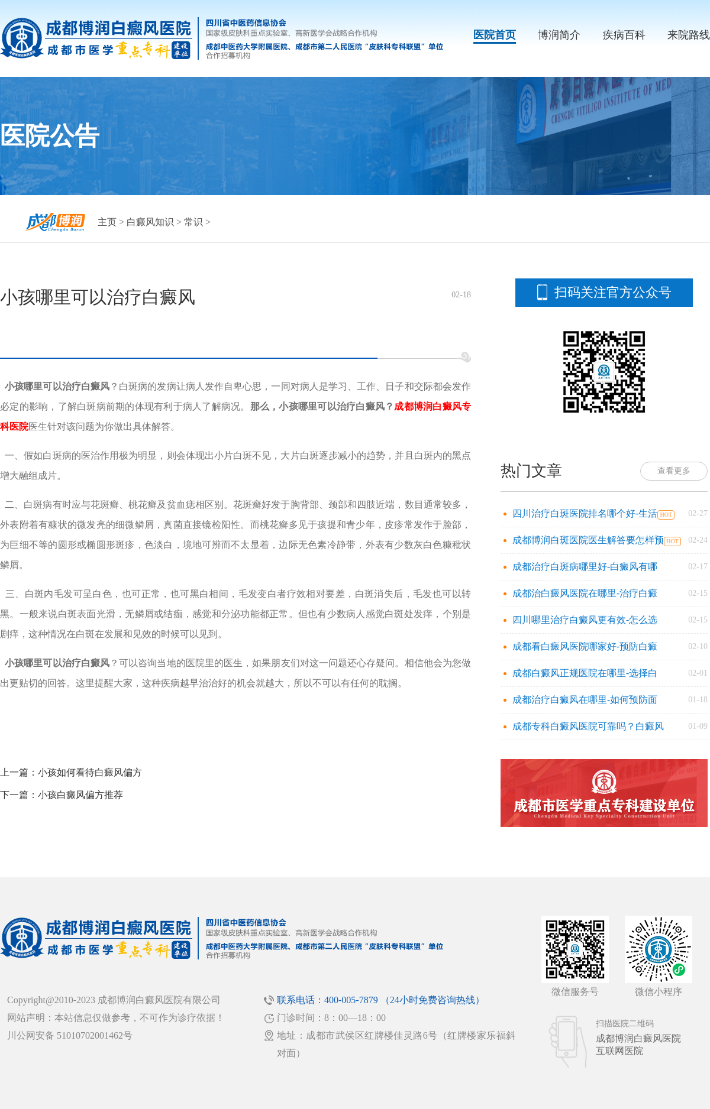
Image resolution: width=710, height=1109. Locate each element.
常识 (193, 222)
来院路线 (688, 35)
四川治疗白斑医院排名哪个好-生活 (584, 513)
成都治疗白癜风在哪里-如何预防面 (584, 700)
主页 (107, 222)
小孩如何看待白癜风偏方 (90, 772)
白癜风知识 (150, 222)
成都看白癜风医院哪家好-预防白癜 (584, 646)
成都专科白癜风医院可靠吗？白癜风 (588, 726)
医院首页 (494, 35)
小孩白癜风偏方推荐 (80, 795)
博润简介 (559, 35)
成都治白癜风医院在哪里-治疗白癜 (584, 593)
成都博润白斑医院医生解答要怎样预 (588, 540)
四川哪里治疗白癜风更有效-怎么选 (584, 620)
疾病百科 (624, 35)
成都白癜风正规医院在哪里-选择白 (584, 673)
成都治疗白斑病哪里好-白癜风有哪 (584, 567)
